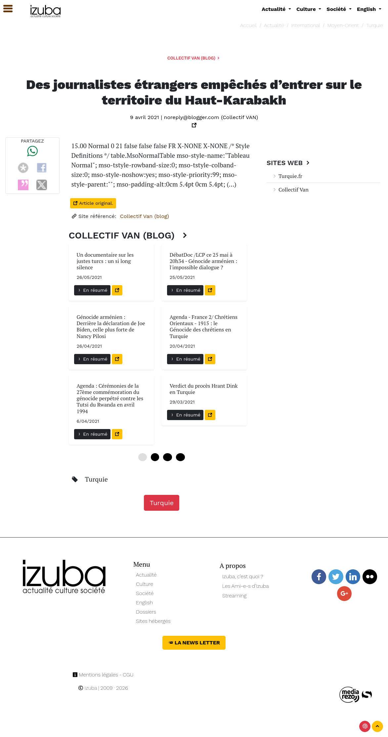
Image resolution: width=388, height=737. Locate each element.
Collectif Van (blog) (194, 58)
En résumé (92, 290)
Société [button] (337, 9)
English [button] (367, 9)
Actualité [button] (274, 9)
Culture (144, 584)
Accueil (248, 25)
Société (144, 593)
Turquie (374, 25)
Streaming (234, 595)
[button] (5, 8)
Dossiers (146, 612)
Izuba (87, 688)
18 (180, 457)
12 (167, 457)
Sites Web (289, 163)
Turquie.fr (287, 176)
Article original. (93, 203)
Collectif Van (290, 189)
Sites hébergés (153, 621)
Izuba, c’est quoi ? (242, 576)
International (305, 25)
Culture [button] (306, 9)
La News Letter (194, 642)
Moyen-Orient (343, 25)
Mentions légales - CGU (103, 675)
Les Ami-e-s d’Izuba (245, 586)
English (144, 602)
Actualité (274, 25)
